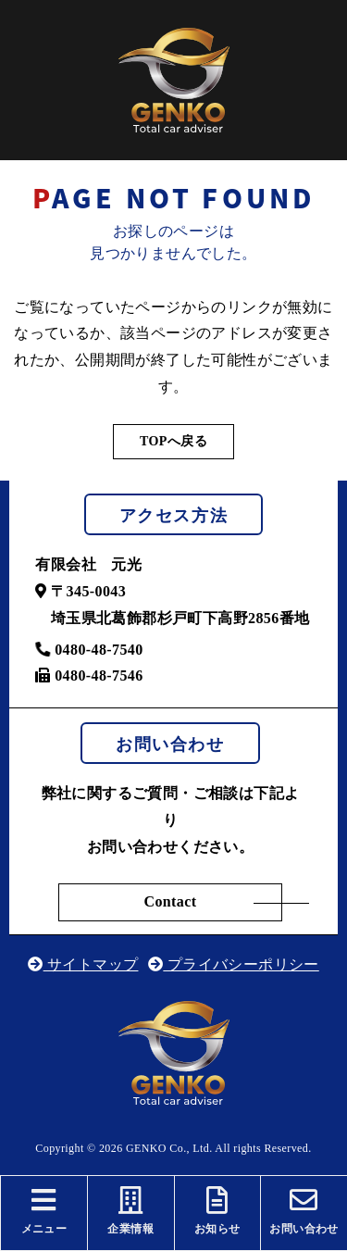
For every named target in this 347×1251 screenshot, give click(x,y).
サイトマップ (83, 964)
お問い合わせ (304, 1210)
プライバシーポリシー (233, 964)
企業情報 (131, 1210)
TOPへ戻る (173, 441)
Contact (169, 901)
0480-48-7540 (89, 649)
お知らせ (218, 1210)
